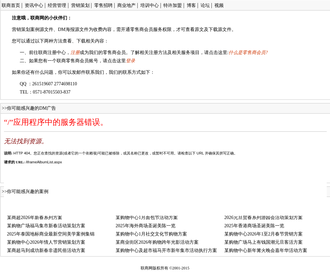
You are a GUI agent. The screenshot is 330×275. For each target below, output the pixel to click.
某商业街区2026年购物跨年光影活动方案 (157, 242)
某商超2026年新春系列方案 (34, 217)
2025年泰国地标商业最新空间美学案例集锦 (51, 234)
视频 (219, 5)
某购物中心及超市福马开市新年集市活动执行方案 (166, 250)
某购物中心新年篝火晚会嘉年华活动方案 (265, 250)
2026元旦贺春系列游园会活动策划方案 (263, 217)
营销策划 (80, 5)
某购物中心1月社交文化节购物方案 (151, 234)
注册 (75, 52)
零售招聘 (103, 5)
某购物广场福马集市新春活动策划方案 (46, 225)
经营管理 (57, 5)
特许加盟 (172, 5)
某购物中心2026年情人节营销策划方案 (46, 242)
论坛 (205, 5)
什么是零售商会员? (248, 52)
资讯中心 (34, 5)
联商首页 (11, 5)
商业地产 (126, 5)
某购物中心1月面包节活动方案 (147, 217)
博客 (191, 5)
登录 (130, 60)
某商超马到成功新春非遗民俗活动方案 (46, 250)
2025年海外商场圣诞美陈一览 (146, 225)
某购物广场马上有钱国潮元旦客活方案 (263, 242)
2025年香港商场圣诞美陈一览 (254, 225)
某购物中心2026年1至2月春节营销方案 (263, 234)
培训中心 (149, 5)
